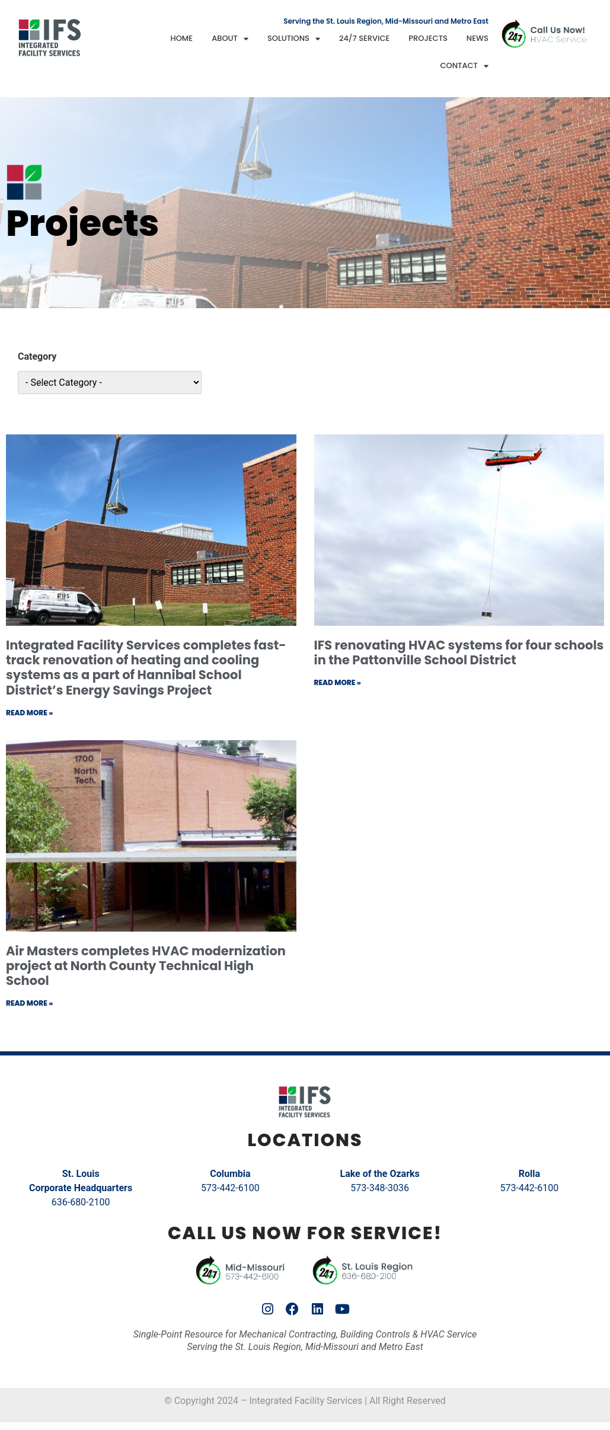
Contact (464, 66)
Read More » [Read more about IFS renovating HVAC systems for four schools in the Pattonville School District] (337, 682)
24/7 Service (364, 38)
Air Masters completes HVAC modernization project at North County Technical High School (146, 965)
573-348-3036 (379, 1188)
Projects (428, 38)
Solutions (293, 39)
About (230, 39)
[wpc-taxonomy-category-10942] (110, 382)
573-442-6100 (230, 1188)
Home (182, 38)
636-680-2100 (81, 1202)
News (477, 38)
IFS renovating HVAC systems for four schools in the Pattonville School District (459, 652)
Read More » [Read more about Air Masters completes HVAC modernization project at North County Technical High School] (29, 1003)
